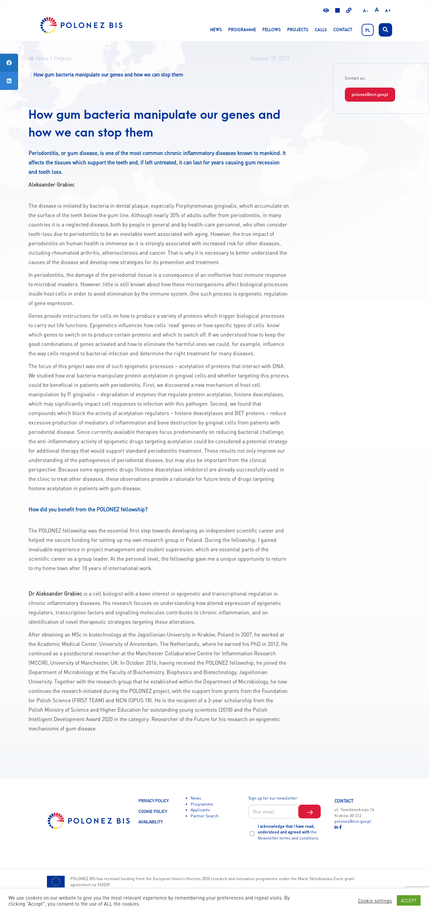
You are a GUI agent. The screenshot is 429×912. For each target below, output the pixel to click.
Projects (297, 30)
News (216, 30)
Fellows (271, 30)
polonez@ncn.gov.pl (370, 94)
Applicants (200, 809)
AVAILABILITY (150, 821)
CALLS (321, 30)
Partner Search (205, 815)
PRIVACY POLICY (153, 800)
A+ (388, 10)
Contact (342, 30)
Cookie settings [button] (375, 901)
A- (365, 10)
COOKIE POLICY (152, 811)
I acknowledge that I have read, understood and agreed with (288, 832)
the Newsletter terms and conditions (288, 835)
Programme (242, 30)
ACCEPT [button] (409, 900)
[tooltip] (9, 63)
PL (367, 30)
